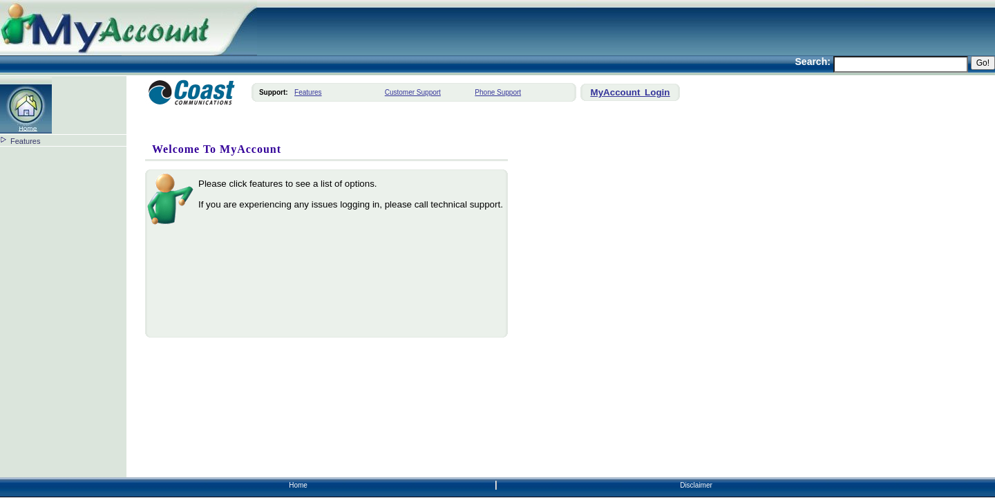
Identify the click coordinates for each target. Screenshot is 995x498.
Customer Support (413, 92)
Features (25, 141)
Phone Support (498, 92)
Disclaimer (696, 485)
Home (298, 485)
